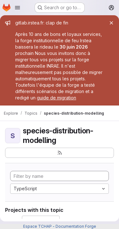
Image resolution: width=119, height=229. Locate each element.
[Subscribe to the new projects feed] (59, 153)
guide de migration (56, 97)
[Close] (111, 23)
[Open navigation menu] (17, 8)
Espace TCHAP (37, 226)
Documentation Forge (76, 226)
